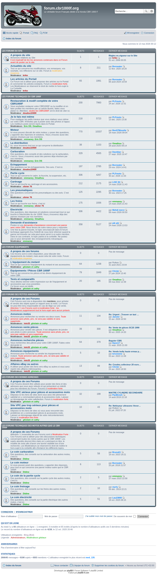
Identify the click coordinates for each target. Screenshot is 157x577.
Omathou (37, 126)
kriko (114, 58)
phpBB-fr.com (83, 573)
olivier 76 (27, 186)
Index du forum (13, 565)
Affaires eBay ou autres (24, 364)
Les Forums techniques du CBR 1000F (21, 97)
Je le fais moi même (22, 116)
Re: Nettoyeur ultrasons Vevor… (125, 406)
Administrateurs (18, 537)
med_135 (90, 557)
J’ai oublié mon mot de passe (98, 516)
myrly (115, 487)
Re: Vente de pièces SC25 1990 (124, 327)
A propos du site (20, 55)
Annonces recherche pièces (27, 340)
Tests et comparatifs (22, 279)
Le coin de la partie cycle (25, 475)
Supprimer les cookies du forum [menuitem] (109, 565)
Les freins (16, 201)
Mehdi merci (118, 210)
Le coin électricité (21, 497)
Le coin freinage (20, 486)
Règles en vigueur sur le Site (123, 55)
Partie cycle (17, 173)
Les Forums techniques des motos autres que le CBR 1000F (31, 427)
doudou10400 (29, 113)
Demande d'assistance (23, 222)
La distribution (19, 142)
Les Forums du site (12, 51)
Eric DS (27, 126)
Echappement (18, 164)
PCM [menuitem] (45, 33)
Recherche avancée (151, 11)
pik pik (115, 223)
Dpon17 (116, 343)
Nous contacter (61, 565)
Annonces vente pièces (24, 327)
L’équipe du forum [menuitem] (81, 565)
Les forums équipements (15, 247)
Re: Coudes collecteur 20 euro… (125, 364)
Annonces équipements (24, 351)
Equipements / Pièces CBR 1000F (30, 270)
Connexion (7, 512)
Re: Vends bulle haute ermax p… (125, 351)
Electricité (16, 209)
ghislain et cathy (31, 267)
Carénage (16, 181)
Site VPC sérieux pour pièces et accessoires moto (40, 392)
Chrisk (115, 271)
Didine (26, 459)
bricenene (117, 354)
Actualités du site (20, 65)
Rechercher (146, 11)
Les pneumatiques (21, 190)
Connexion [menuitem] (149, 33)
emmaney (29, 139)
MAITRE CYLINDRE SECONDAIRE (126, 392)
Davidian (116, 152)
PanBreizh (117, 395)
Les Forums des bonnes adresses (20, 377)
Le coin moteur (19, 462)
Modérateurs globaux (36, 537)
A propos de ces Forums (25, 298)
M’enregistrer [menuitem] (133, 33)
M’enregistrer (24, 512)
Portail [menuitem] (26, 33)
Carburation (17, 151)
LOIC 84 (116, 182)
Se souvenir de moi (125, 516)
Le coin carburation (22, 451)
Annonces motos (20, 314)
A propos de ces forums (24, 251)
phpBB (70, 571)
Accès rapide (12, 33)
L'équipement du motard (25, 262)
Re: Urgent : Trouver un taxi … (124, 314)
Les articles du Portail (23, 79)
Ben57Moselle (119, 130)
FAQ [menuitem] (36, 33)
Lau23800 (117, 498)
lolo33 (27, 323)
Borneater (117, 66)
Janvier (116, 317)
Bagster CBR (115, 341)
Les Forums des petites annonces (20, 294)
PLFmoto (116, 101)
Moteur (14, 129)
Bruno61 (116, 452)
